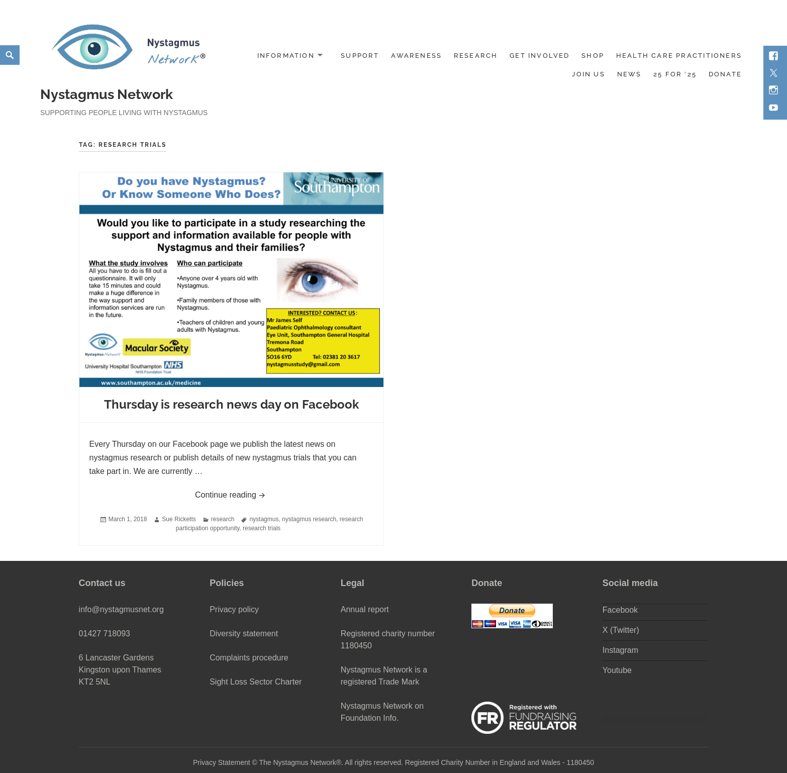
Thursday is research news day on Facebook (231, 404)
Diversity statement (244, 633)
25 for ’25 (675, 74)
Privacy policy (234, 609)
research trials (261, 528)
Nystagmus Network (106, 94)
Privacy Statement (221, 762)
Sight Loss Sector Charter (256, 682)
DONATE (725, 74)
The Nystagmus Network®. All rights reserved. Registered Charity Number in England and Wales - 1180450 (426, 762)
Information (286, 55)
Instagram (620, 650)
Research (476, 55)
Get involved (540, 55)
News (629, 74)
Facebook (620, 610)
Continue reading (284, 493)
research (223, 519)
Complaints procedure (249, 657)
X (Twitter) (621, 630)
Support (360, 55)
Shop (592, 55)
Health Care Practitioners (679, 55)
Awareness (416, 55)
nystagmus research (309, 519)
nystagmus (263, 519)
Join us (588, 74)
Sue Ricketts (178, 519)
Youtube (617, 670)
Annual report (365, 609)
